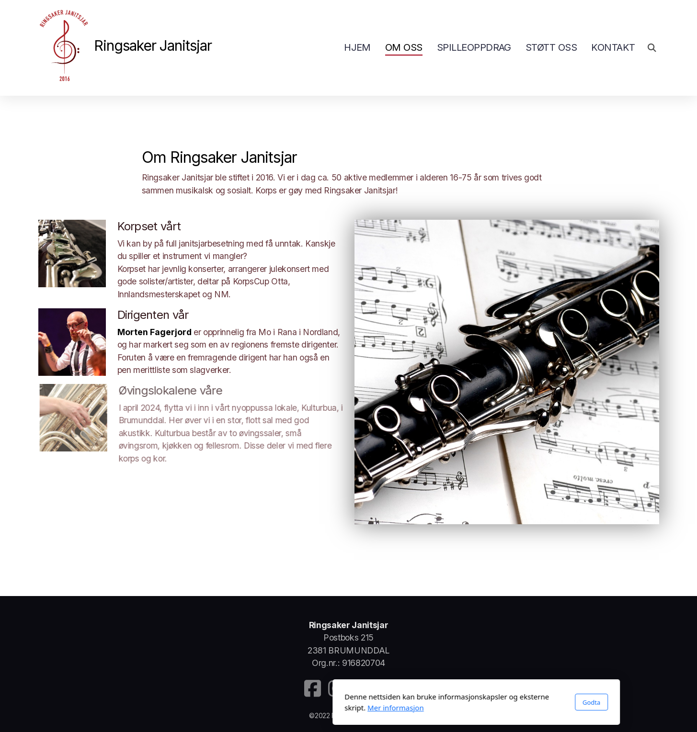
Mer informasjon (268, 707)
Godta (463, 702)
